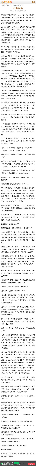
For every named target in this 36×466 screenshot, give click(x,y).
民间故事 (20, 5)
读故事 (16, 5)
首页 (11, 5)
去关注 (31, 464)
